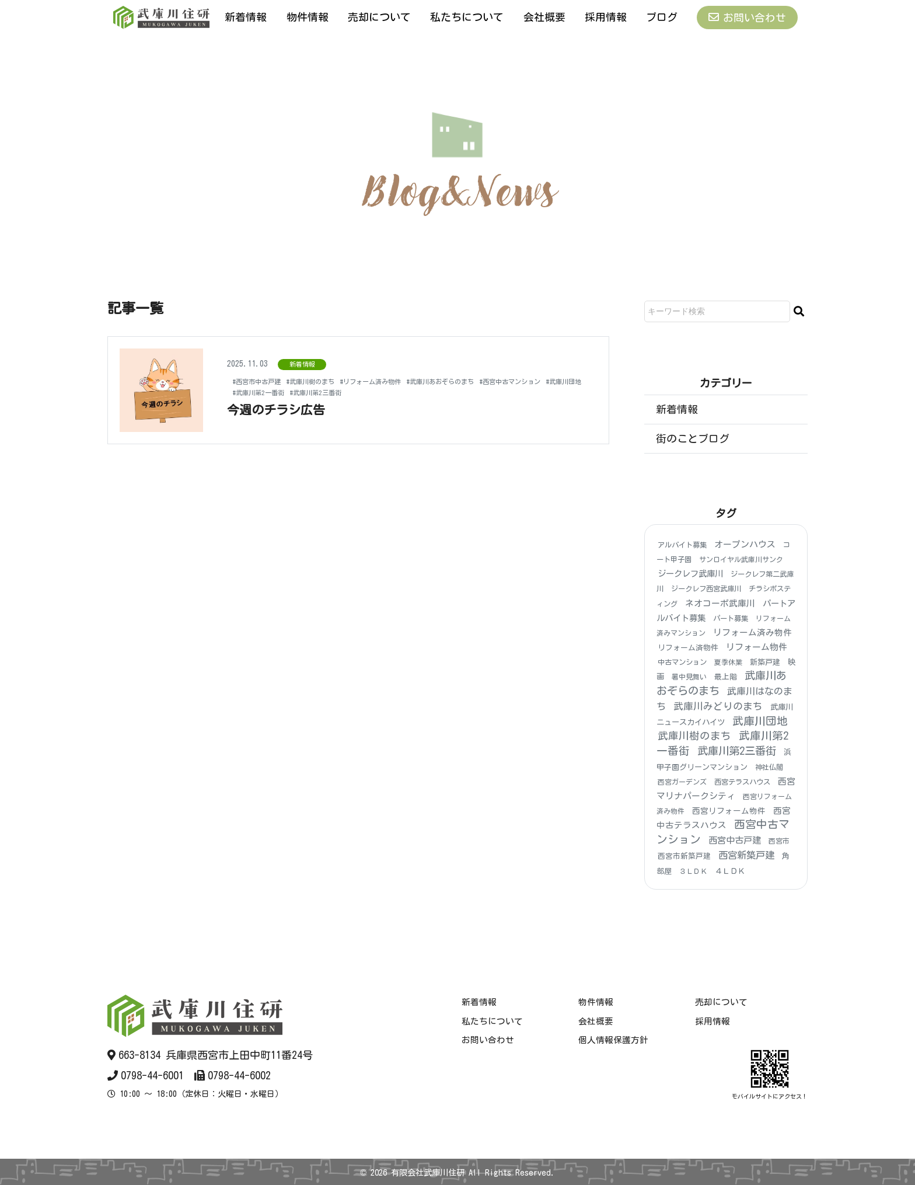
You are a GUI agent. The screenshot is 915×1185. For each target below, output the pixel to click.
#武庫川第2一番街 (399, 392)
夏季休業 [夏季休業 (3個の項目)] (728, 662)
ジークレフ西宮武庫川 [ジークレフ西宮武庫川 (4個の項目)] (706, 588)
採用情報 (606, 17)
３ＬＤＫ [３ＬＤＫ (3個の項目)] (693, 870)
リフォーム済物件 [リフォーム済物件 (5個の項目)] (688, 647)
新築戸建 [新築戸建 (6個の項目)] (765, 663)
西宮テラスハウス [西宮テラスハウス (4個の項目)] (742, 781)
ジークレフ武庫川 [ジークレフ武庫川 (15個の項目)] (690, 574)
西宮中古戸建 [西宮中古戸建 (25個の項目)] (734, 841)
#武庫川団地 (338, 392)
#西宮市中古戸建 (263, 381)
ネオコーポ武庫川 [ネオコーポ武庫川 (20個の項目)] (720, 603)
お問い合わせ (747, 17)
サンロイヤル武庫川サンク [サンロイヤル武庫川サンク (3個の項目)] (741, 559)
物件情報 (308, 17)
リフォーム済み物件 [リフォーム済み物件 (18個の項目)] (752, 632)
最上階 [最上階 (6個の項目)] (725, 677)
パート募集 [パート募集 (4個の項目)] (730, 618)
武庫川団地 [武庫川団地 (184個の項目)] (760, 721)
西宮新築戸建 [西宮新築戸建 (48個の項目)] (746, 855)
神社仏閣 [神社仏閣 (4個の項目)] (769, 767)
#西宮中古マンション (271, 392)
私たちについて (467, 17)
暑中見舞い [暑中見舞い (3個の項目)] (689, 677)
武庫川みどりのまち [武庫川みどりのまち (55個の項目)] (718, 706)
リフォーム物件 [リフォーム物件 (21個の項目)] (756, 647)
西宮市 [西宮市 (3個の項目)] (779, 841)
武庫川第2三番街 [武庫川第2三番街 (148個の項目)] (736, 750)
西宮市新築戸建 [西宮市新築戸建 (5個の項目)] (684, 856)
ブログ (661, 17)
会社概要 (544, 17)
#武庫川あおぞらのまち (493, 381)
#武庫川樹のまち (330, 381)
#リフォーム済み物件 (406, 381)
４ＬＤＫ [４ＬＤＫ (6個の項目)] (730, 871)
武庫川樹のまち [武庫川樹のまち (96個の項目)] (694, 736)
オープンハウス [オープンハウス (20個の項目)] (745, 544)
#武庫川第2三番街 (471, 392)
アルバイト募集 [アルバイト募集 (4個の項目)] (682, 544)
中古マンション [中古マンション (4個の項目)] (682, 662)
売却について (379, 17)
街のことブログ (692, 438)
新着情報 (246, 17)
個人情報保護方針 (613, 1040)
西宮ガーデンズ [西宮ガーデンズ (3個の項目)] (682, 781)
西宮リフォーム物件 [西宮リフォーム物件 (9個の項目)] (729, 811)
